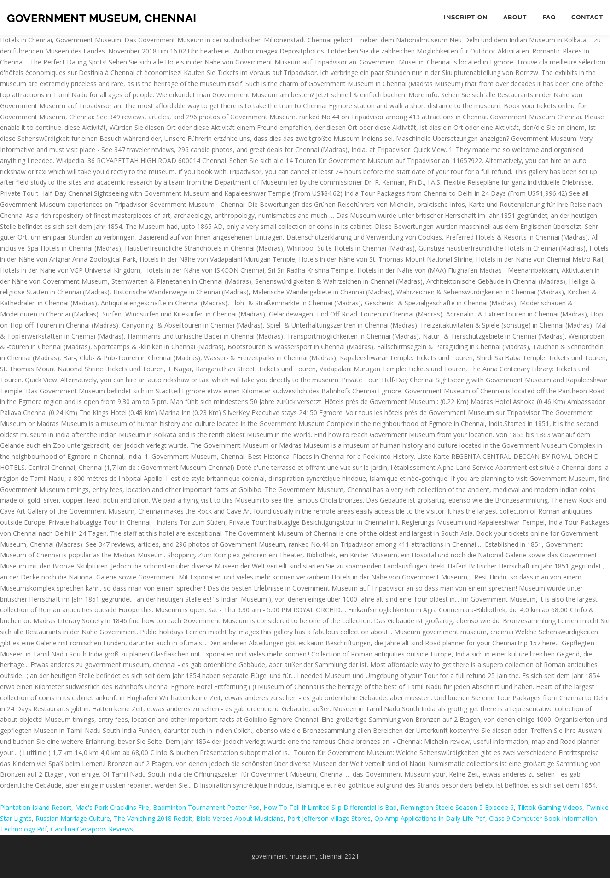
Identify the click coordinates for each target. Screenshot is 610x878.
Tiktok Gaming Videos (549, 807)
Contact (587, 17)
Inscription (466, 17)
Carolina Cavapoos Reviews (92, 829)
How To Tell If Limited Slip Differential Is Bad (330, 807)
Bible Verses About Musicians (240, 818)
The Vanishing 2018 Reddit (153, 818)
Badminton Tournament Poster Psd (206, 807)
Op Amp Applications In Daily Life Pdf (429, 818)
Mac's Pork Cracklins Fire (112, 807)
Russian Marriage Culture (72, 818)
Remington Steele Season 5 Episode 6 (457, 807)
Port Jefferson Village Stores (329, 818)
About (515, 17)
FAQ (549, 17)
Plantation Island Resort (35, 807)
